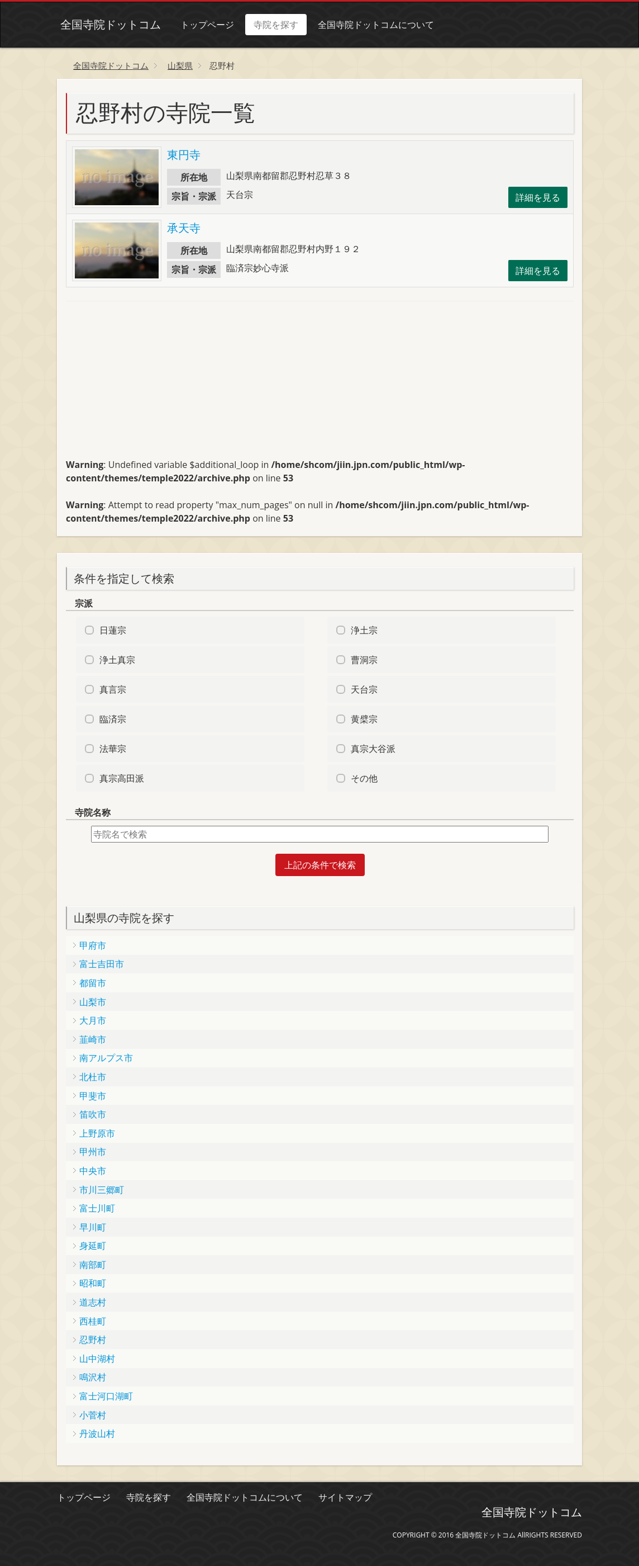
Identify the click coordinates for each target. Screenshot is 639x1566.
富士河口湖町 (106, 1396)
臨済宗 (112, 719)
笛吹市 (92, 1114)
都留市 (92, 983)
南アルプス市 (106, 1058)
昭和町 (92, 1283)
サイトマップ (345, 1497)
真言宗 (112, 689)
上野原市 (97, 1133)
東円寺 (184, 154)
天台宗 (364, 689)
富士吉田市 (101, 964)
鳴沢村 (92, 1377)
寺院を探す (272, 24)
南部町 (92, 1265)
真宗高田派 (121, 778)
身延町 (92, 1245)
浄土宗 (364, 630)
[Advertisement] (149, 385)
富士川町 (97, 1208)
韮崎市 (92, 1039)
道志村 (92, 1302)
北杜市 (92, 1077)
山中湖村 (97, 1358)
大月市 (92, 1020)
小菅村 (92, 1415)
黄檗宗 (364, 719)
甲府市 (92, 945)
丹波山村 (97, 1433)
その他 (364, 778)
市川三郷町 (101, 1190)
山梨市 (92, 1002)
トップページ (204, 24)
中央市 (92, 1171)
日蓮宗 (112, 630)
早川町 (92, 1227)
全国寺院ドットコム (107, 24)
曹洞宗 (364, 660)
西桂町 (92, 1321)
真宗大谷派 (373, 748)
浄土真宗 (117, 660)
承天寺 (184, 227)
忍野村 (92, 1339)
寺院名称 (93, 812)
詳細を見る (538, 197)
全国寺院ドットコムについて (372, 24)
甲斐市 (92, 1096)
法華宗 (112, 748)
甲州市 (92, 1152)
